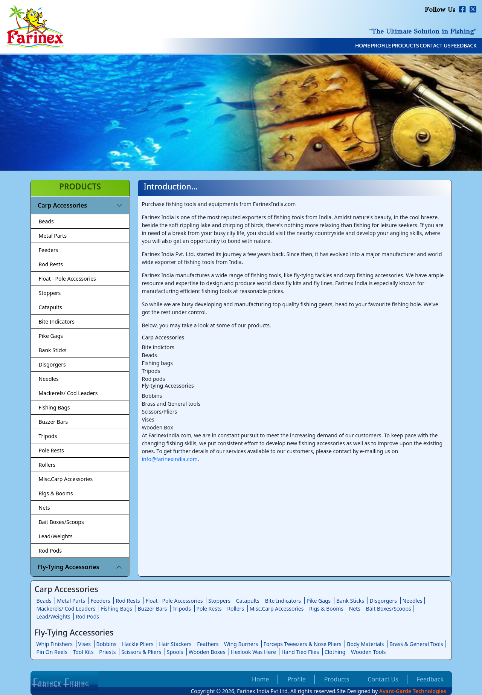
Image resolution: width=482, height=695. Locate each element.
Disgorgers (52, 364)
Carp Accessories (62, 205)
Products (365, 46)
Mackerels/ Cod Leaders (68, 393)
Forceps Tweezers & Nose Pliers (303, 644)
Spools (175, 651)
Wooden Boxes (207, 651)
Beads (46, 221)
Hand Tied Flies (300, 651)
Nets (44, 507)
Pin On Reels (52, 651)
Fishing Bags (54, 407)
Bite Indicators (57, 321)
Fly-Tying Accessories (68, 567)
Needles (49, 378)
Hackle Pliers (138, 644)
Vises (84, 644)
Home (291, 46)
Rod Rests (51, 264)
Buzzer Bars (53, 421)
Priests (107, 651)
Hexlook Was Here (253, 651)
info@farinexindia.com (170, 459)
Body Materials (365, 644)
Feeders (48, 250)
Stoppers (50, 292)
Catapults (50, 307)
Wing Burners (241, 644)
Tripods (48, 436)
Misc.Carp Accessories (66, 479)
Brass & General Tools (416, 644)
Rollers (47, 464)
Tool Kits (83, 651)
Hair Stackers (175, 644)
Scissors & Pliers (141, 651)
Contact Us (411, 46)
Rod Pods (50, 550)
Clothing (335, 651)
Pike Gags (51, 335)
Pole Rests (51, 450)
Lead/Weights (56, 536)
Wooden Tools (368, 651)
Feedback (456, 46)
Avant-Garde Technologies (412, 691)
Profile (326, 46)
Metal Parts (53, 235)
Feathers (207, 644)
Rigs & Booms (56, 493)
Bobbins (106, 644)
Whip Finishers (55, 644)
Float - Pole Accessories (67, 278)
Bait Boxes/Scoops (61, 521)
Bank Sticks (53, 350)
